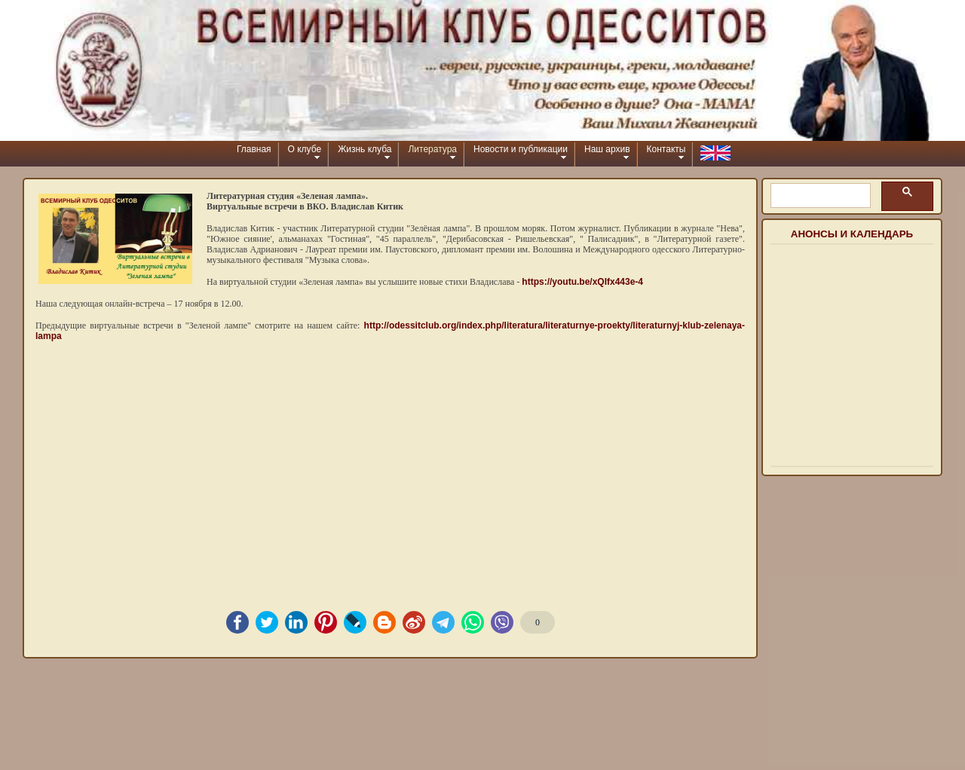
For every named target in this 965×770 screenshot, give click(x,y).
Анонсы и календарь (852, 234)
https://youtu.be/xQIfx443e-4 (582, 282)
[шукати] (819, 196)
